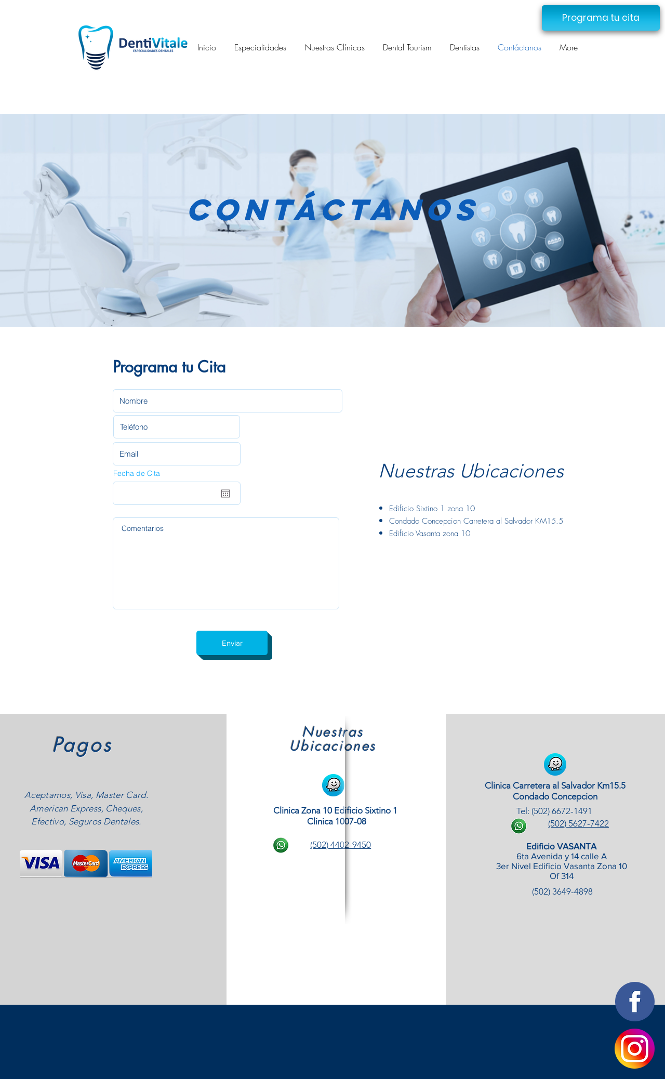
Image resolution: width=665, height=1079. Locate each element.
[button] (601, 18)
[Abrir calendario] (225, 493)
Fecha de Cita (136, 473)
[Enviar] (232, 643)
